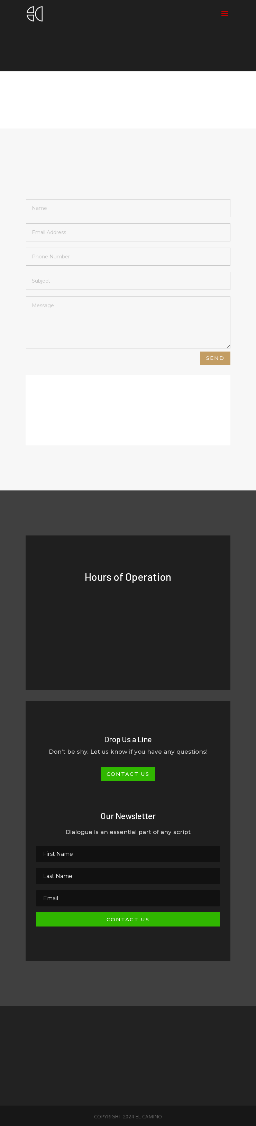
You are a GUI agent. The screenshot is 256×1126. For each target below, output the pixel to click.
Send (215, 358)
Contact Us (128, 774)
